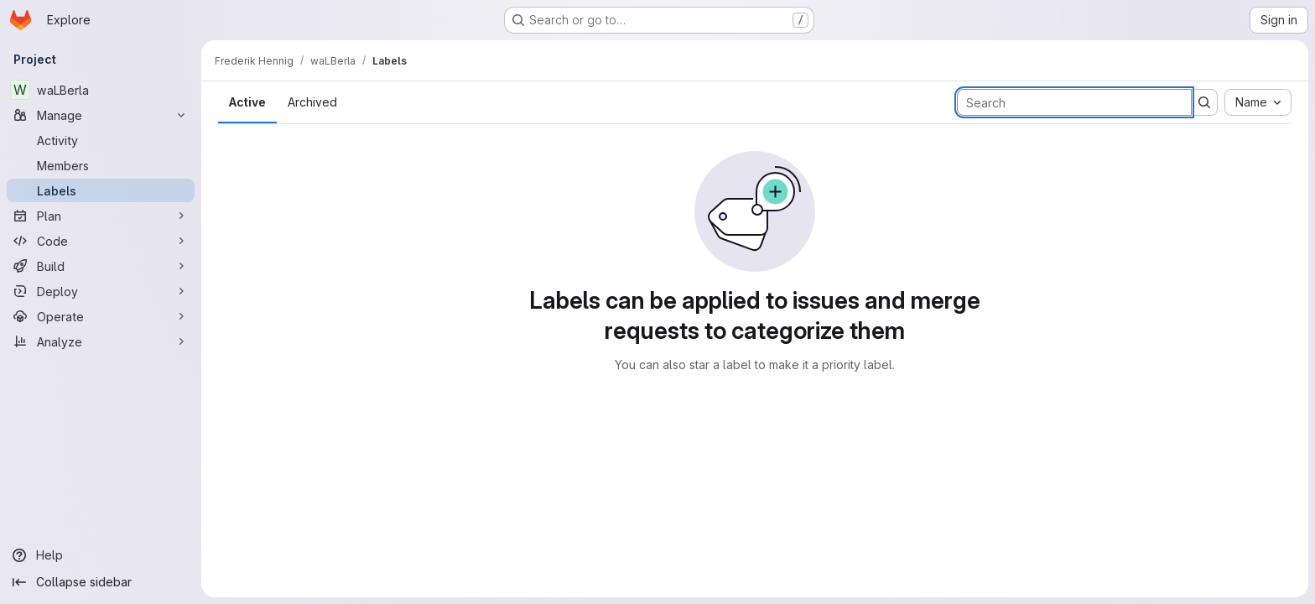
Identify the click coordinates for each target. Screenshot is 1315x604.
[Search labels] (1074, 102)
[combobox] (1258, 102)
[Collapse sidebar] (101, 582)
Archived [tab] (312, 102)
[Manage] (101, 115)
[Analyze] (101, 341)
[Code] (101, 241)
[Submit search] (1204, 102)
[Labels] (101, 190)
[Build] (101, 266)
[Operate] (101, 316)
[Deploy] (101, 291)
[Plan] (101, 215)
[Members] (101, 165)
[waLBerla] (101, 90)
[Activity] (101, 140)
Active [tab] (247, 102)
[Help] (101, 555)
